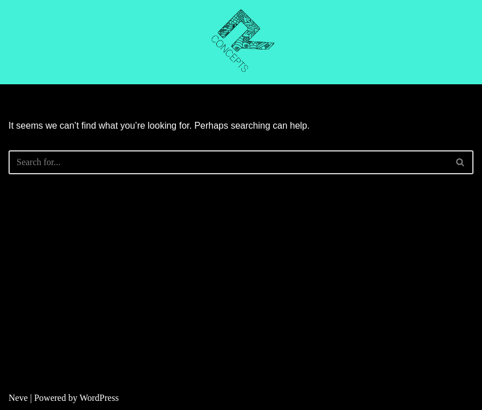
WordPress (99, 398)
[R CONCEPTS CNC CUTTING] (241, 42)
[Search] (228, 162)
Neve (18, 398)
